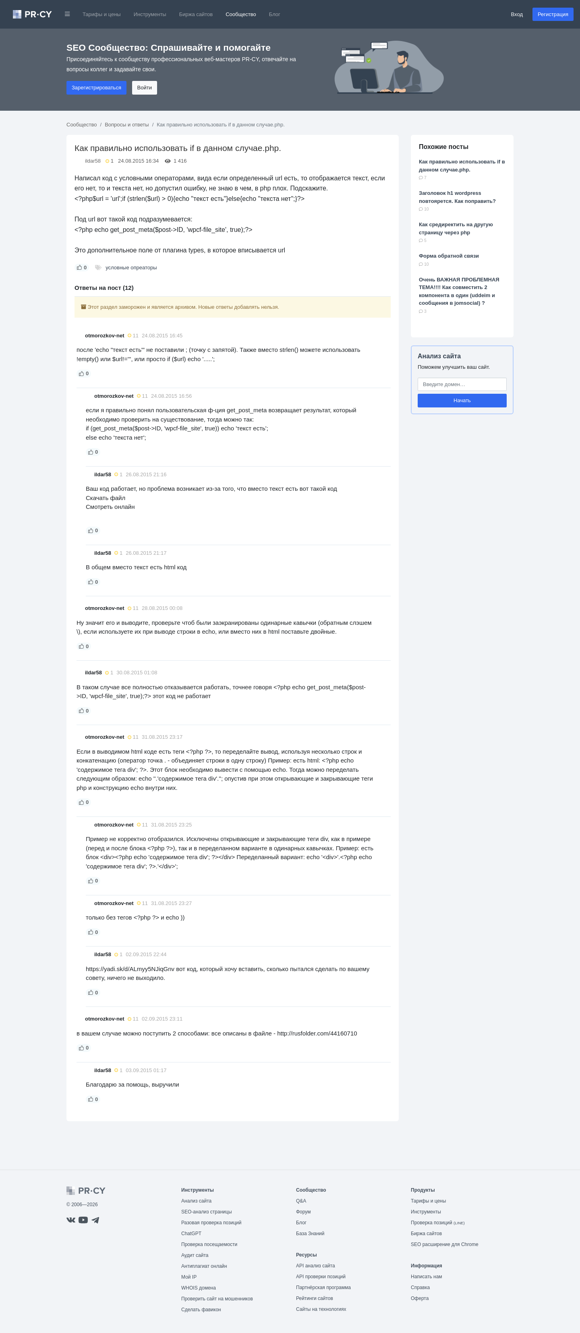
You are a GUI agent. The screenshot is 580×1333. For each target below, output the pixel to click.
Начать (462, 400)
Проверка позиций (438, 1223)
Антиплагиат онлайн (204, 1266)
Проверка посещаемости (209, 1244)
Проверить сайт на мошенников (217, 1299)
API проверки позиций (321, 1276)
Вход (517, 14)
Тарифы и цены (102, 14)
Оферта (420, 1298)
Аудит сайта (194, 1255)
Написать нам (426, 1276)
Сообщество (241, 14)
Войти (144, 88)
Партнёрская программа (323, 1287)
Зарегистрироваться (96, 88)
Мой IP (189, 1277)
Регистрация (553, 14)
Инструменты (150, 14)
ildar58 (93, 161)
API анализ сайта (315, 1266)
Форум (303, 1212)
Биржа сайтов (196, 14)
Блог (274, 14)
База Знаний (310, 1233)
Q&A (301, 1201)
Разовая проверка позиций (211, 1223)
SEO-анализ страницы (206, 1212)
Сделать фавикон (201, 1309)
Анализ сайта (439, 356)
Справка (420, 1287)
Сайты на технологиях (321, 1309)
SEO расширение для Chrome (444, 1244)
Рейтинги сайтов (314, 1298)
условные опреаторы (131, 268)
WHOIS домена (198, 1288)
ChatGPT (191, 1233)
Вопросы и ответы (127, 125)
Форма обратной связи (449, 256)
